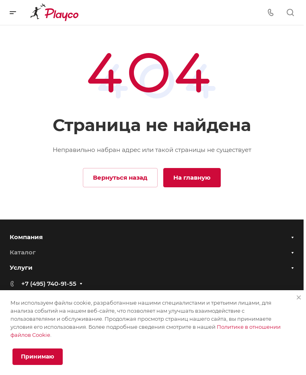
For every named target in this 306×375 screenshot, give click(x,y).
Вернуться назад (120, 177)
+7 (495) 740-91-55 (48, 283)
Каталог (23, 252)
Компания (26, 237)
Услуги (21, 267)
